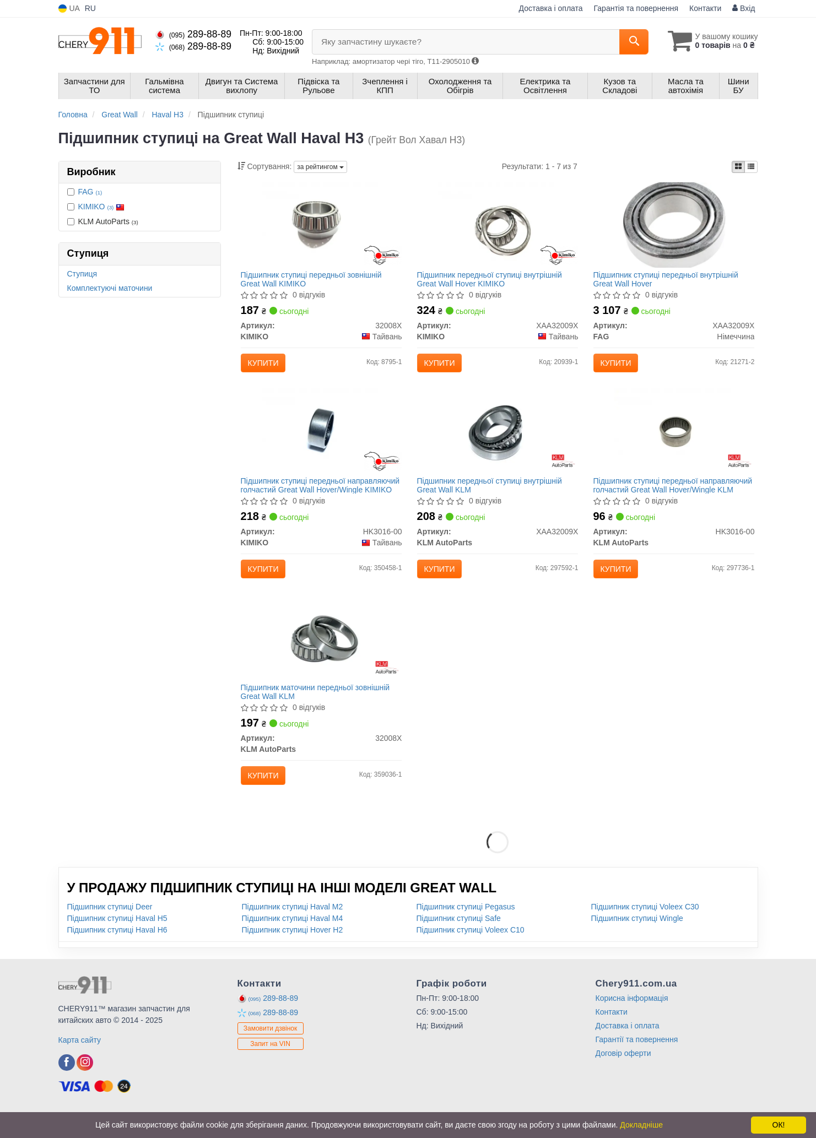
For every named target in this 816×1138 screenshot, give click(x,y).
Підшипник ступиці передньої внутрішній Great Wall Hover (668, 281)
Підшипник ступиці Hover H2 (292, 950)
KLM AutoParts (102, 221)
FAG (90, 191)
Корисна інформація (632, 1018)
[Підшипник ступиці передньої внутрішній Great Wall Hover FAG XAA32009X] (674, 226)
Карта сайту (79, 1060)
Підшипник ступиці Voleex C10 (471, 950)
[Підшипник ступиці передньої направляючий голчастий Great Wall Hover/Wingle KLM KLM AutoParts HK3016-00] (673, 439)
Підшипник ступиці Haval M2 (292, 927)
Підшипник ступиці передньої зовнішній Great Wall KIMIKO (313, 281)
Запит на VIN (270, 1064)
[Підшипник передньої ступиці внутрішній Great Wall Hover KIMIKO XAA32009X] (497, 226)
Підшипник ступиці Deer (110, 927)
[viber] (66, 1083)
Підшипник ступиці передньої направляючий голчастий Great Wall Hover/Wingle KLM (659, 494)
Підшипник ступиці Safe (459, 938)
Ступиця (82, 273)
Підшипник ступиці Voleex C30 (645, 927)
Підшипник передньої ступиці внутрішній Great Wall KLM (491, 494)
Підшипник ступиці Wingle (637, 938)
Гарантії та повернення (637, 1059)
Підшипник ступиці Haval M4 (292, 938)
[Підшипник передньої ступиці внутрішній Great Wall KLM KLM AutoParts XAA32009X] (498, 439)
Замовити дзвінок (271, 1049)
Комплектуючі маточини (110, 288)
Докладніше (641, 1124)
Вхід (743, 8)
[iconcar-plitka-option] (738, 167)
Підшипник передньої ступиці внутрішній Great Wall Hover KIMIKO (491, 281)
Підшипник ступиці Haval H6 (117, 950)
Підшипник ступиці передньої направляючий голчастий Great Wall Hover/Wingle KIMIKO (307, 494)
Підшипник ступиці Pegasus (466, 927)
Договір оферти (623, 1073)
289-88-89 (193, 34)
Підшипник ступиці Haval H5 (117, 938)
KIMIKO (101, 206)
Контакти (705, 8)
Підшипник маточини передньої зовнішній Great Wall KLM (317, 707)
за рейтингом (320, 167)
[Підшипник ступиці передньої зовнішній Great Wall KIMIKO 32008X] (321, 226)
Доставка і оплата (551, 8)
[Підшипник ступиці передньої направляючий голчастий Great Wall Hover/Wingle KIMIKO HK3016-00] (321, 439)
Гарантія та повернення (636, 8)
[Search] (627, 42)
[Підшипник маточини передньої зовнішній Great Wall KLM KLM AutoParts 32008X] (321, 652)
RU (90, 8)
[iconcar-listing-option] (751, 167)
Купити (265, 365)
